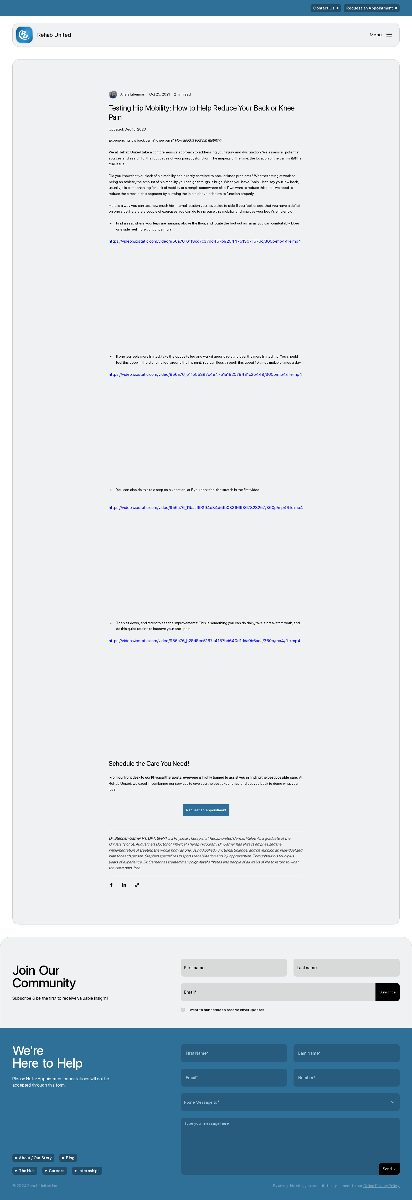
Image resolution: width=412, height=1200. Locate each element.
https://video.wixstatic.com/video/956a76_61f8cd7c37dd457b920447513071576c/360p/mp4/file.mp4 (205, 240)
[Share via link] (137, 884)
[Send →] (389, 1169)
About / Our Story (35, 1158)
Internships (89, 1170)
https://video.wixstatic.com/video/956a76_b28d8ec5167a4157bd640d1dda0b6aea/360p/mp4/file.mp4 (204, 640)
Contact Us (323, 8)
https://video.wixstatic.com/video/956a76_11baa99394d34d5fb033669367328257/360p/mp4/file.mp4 (206, 507)
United (54, 34)
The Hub (27, 1170)
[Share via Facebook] (111, 884)
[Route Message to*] (290, 1102)
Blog (70, 1158)
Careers (56, 1170)
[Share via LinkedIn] (124, 884)
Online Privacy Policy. (381, 1185)
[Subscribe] (387, 992)
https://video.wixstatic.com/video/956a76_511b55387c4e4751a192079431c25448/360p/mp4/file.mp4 (205, 374)
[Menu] (381, 34)
